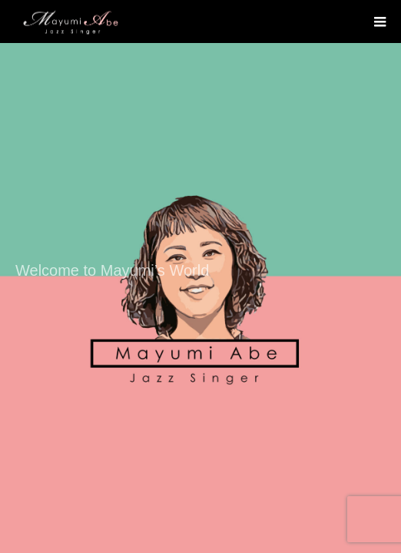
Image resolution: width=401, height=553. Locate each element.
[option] (200, 276)
